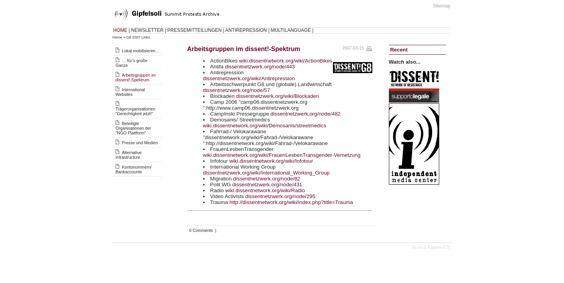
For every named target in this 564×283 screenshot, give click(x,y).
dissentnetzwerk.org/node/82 (266, 179)
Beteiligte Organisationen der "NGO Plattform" (134, 128)
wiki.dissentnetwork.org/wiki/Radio (265, 190)
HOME (120, 30)
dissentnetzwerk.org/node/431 (267, 184)
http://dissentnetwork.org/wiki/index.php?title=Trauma (291, 202)
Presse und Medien (140, 142)
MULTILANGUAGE (291, 30)
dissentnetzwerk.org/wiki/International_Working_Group (266, 173)
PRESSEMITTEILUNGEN (194, 30)
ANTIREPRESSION (246, 30)
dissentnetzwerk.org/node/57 (236, 90)
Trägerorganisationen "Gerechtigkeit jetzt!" (135, 111)
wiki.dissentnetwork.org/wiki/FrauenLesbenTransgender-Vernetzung (282, 155)
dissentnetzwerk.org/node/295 (280, 196)
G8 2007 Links (138, 37)
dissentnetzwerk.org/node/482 (305, 114)
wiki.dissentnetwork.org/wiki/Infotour (271, 161)
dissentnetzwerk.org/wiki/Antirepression (249, 78)
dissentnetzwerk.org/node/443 (260, 67)
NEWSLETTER (147, 30)
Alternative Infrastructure (129, 155)
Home (117, 37)
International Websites (130, 92)
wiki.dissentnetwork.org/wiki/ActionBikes (285, 61)
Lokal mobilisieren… (141, 50)
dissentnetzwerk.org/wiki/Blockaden (277, 96)
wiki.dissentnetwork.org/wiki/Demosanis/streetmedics (264, 126)
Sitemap (441, 6)
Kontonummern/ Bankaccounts (134, 169)
